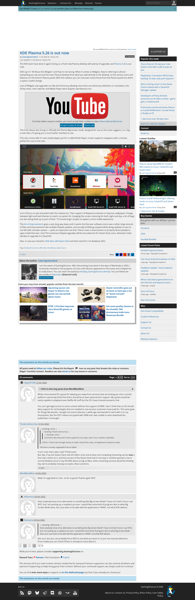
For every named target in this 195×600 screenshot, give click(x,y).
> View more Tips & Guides (152, 211)
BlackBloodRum (27, 473)
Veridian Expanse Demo (152, 250)
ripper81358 (29, 382)
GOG (143, 233)
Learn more (131, 49)
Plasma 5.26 (120, 63)
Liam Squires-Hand (29, 57)
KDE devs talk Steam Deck (57, 241)
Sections (52, 3)
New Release (51, 248)
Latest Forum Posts (150, 245)
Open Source (61, 248)
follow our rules (44, 368)
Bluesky (79, 3)
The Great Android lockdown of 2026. (158, 259)
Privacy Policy (132, 592)
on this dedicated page (72, 572)
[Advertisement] (97, 29)
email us (66, 371)
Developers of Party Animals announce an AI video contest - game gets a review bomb (158, 98)
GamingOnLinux (37, 3)
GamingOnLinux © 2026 (152, 586)
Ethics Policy (145, 592)
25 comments (130, 56)
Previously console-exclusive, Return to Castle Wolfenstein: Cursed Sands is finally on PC (158, 110)
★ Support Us (158, 51)
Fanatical (145, 228)
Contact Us (66, 3)
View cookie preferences (110, 121)
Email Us (145, 133)
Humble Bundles (148, 239)
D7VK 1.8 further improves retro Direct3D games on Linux (61, 309)
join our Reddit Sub (45, 8)
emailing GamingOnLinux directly (94, 271)
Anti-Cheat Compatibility (152, 311)
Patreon (38, 557)
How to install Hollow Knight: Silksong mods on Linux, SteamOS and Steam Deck (158, 200)
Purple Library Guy (29, 424)
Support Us (146, 322)
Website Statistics (149, 339)
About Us (145, 333)
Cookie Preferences (150, 316)
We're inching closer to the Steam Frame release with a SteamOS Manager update (156, 87)
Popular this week (150, 58)
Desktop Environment (31, 248)
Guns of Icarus (147, 291)
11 (175, 172)
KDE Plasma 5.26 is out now (44, 52)
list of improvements (33, 224)
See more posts (148, 300)
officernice (29, 496)
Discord (89, 3)
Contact (145, 128)
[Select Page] (40, 545)
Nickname (28, 520)
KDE (41, 248)
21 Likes (23, 254)
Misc (45, 248)
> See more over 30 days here (155, 118)
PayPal (65, 557)
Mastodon (57, 274)
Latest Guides (147, 138)
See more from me (46, 278)
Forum (98, 3)
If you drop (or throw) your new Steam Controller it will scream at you (156, 67)
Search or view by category (153, 123)
